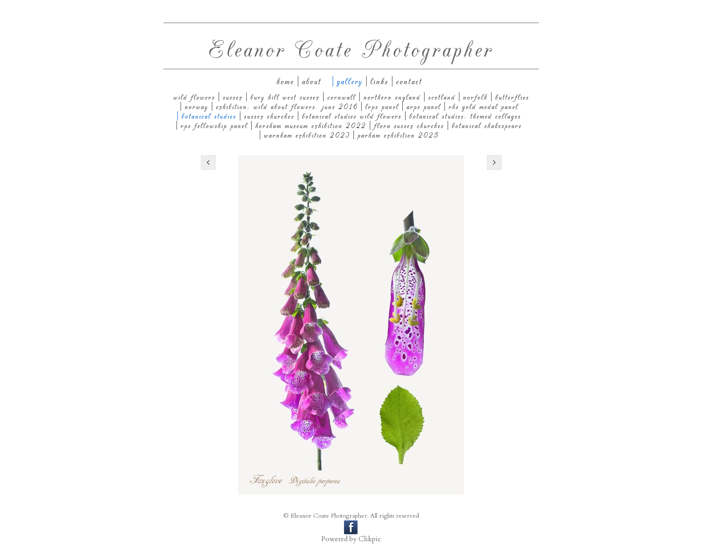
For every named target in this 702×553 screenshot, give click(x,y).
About (311, 81)
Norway (196, 106)
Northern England (391, 96)
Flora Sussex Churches (409, 125)
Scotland (441, 96)
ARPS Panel (423, 106)
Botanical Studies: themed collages (465, 115)
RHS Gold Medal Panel (483, 106)
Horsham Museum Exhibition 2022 (310, 125)
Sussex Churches (269, 115)
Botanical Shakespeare (487, 125)
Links (379, 81)
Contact (409, 81)
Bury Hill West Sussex (285, 96)
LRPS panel (382, 106)
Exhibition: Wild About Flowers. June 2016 (287, 106)
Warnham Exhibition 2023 (307, 134)
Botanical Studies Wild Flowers (351, 115)
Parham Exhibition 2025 (398, 134)
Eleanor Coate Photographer (351, 48)
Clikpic (369, 539)
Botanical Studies (208, 115)
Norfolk (475, 96)
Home (285, 81)
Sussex (233, 96)
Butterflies (512, 96)
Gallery (350, 81)
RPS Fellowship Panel (214, 125)
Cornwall (341, 96)
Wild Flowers (194, 96)
